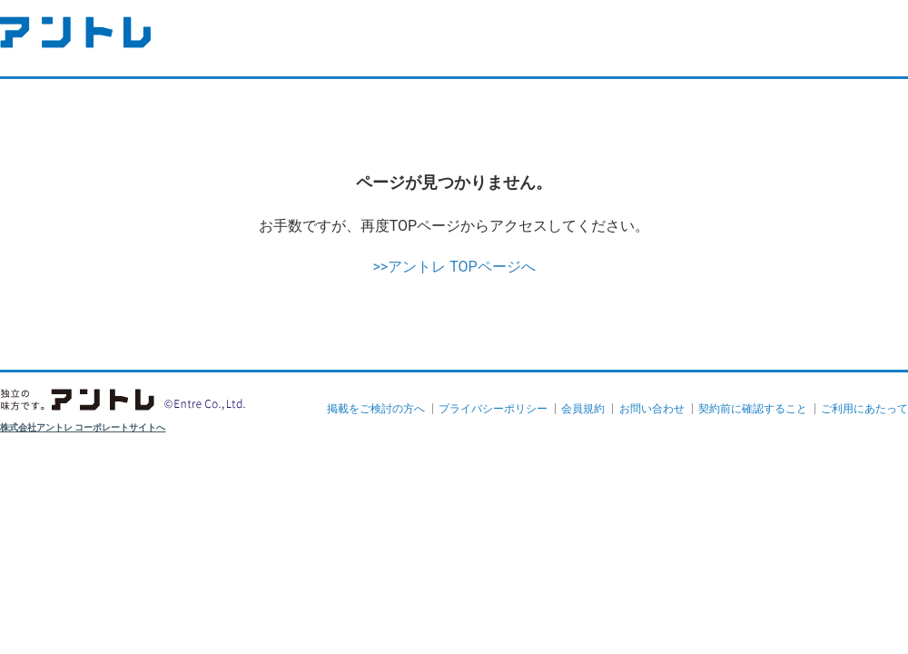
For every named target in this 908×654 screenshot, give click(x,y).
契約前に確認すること (752, 408)
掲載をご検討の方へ (376, 408)
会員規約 (583, 408)
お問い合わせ (652, 408)
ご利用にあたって (864, 408)
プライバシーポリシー (493, 408)
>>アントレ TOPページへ (453, 266)
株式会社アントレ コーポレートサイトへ (83, 427)
